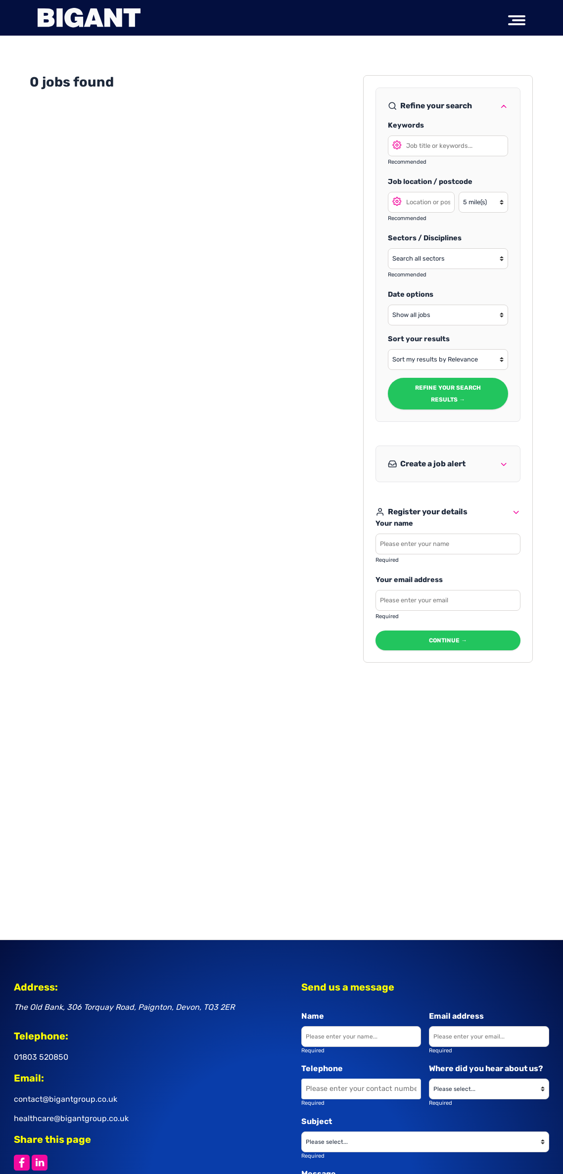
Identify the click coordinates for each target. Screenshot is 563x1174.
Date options (410, 294)
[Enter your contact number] (361, 1089)
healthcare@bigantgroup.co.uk (71, 1118)
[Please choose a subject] (425, 1141)
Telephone (322, 1068)
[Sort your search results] (448, 359)
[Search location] (421, 202)
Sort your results (419, 339)
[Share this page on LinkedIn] (39, 1163)
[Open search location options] (397, 201)
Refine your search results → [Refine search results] (448, 393)
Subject (316, 1121)
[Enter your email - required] (447, 600)
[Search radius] (484, 202)
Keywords (406, 125)
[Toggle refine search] (503, 106)
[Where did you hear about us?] (489, 1089)
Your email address (409, 580)
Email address (456, 1016)
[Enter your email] (489, 1036)
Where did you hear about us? (486, 1068)
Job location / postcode (430, 182)
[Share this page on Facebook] (22, 1163)
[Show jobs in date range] (448, 315)
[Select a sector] (448, 258)
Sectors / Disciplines (425, 238)
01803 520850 (41, 1057)
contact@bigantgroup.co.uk (65, 1099)
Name (312, 1016)
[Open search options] (397, 144)
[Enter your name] (361, 1036)
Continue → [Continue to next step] (448, 640)
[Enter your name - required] (447, 544)
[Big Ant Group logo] (89, 18)
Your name (394, 523)
